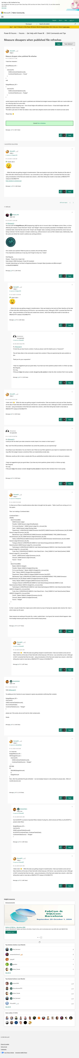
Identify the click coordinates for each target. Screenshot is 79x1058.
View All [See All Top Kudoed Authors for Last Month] (8, 1007)
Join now (4, 8)
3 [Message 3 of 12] (14, 792)
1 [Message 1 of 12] (10, 130)
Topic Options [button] (68, 44)
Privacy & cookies (5, 1044)
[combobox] (57, 23)
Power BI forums (10, 33)
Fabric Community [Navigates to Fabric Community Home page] (18, 13)
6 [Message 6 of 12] (10, 478)
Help (66, 20)
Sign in (60, 20)
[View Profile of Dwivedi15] (12, 51)
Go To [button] (71, 20)
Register (54, 20)
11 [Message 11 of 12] (10, 186)
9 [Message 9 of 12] (10, 414)
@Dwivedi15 (10, 223)
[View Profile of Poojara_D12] (16, 214)
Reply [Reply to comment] (69, 191)
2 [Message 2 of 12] (10, 724)
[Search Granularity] (31, 23)
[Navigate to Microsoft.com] (5, 13)
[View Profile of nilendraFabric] (16, 681)
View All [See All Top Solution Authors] (8, 973)
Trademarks (3, 1049)
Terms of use (4, 1046)
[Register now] (11, 932)
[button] (58, 44)
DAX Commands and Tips (56, 33)
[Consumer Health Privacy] (21, 1052)
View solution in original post (13, 181)
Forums (21, 33)
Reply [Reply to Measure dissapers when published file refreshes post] (69, 135)
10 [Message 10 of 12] (10, 270)
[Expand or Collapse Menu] (2, 17)
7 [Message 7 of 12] (14, 625)
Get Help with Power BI (35, 33)
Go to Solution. (42, 123)
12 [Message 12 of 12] (18, 377)
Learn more (66, 27)
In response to (11, 155)
